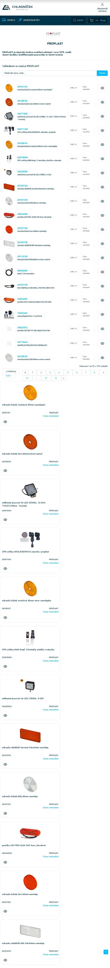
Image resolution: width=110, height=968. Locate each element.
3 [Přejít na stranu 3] (50, 375)
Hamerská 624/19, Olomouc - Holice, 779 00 (24, 930)
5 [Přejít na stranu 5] (68, 375)
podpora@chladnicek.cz (73, 946)
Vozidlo (32, 942)
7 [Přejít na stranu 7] (86, 375)
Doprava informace (9, 949)
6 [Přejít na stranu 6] (77, 375)
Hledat (78, 20)
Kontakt (5, 956)
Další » (9, 378)
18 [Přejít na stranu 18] (46, 381)
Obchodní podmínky (10, 942)
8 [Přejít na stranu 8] (95, 375)
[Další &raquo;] (63, 381)
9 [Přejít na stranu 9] (103, 375)
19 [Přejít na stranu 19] (56, 381)
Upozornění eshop (9, 945)
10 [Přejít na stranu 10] (27, 381)
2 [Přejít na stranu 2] (41, 375)
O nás (4, 952)
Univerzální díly (36, 945)
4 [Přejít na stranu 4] (59, 375)
